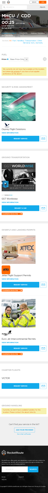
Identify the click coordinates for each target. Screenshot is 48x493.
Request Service (20, 139)
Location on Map (9, 33)
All (10, 41)
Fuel (14, 41)
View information (10, 133)
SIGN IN (34, 2)
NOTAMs (39, 43)
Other (40, 41)
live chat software (24, 434)
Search (33, 469)
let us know (15, 71)
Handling (20, 41)
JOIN (42, 2)
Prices (5, 59)
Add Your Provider (24, 430)
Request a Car (20, 208)
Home (3, 477)
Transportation (30, 41)
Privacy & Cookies (40, 486)
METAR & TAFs (29, 43)
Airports (42, 7)
